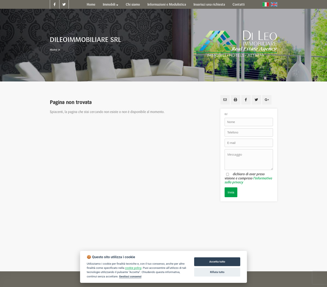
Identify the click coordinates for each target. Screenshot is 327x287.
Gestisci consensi (130, 276)
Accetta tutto (217, 261)
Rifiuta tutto (217, 272)
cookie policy (133, 267)
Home (53, 50)
